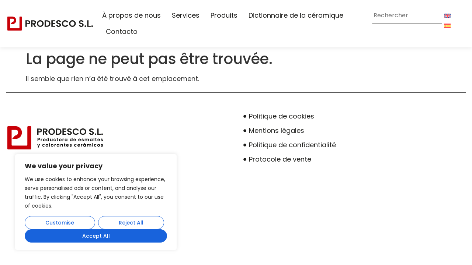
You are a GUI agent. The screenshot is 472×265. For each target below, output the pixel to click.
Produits (224, 15)
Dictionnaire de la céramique (296, 15)
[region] (96, 202)
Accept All (96, 236)
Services (185, 15)
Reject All (131, 222)
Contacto (122, 31)
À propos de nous (131, 15)
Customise (59, 222)
